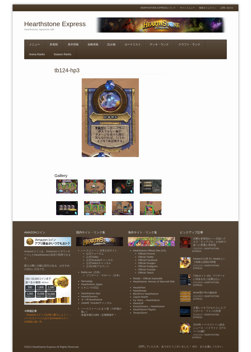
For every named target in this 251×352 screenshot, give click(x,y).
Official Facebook (147, 260)
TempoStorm (140, 312)
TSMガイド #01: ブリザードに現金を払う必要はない (209, 277)
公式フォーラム (95, 253)
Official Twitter (146, 256)
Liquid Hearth (140, 296)
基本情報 (73, 44)
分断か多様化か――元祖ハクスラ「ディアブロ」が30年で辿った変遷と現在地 (209, 242)
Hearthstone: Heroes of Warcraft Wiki (154, 281)
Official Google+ (147, 263)
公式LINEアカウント (97, 266)
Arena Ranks (37, 54)
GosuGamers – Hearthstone (149, 306)
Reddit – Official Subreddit (147, 278)
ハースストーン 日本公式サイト (99, 250)
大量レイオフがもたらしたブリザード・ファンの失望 (209, 309)
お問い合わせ (226, 8)
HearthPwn (139, 287)
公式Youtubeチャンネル (99, 260)
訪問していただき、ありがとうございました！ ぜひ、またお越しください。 (182, 346)
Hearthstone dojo (90, 293)
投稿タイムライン (207, 8)
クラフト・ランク (189, 44)
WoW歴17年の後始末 (205, 292)
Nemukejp (87, 281)
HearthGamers (89, 296)
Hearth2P (138, 303)
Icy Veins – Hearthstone (146, 300)
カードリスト (133, 44)
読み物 (111, 44)
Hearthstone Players (144, 309)
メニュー (34, 44)
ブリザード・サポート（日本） (103, 275)
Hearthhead (139, 290)
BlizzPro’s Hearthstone (145, 293)
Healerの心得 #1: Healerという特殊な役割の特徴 (209, 260)
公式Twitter (92, 256)
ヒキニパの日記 (90, 287)
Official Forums (146, 253)
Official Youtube (147, 269)
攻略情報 (93, 44)
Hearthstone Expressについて (158, 8)
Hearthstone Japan (91, 284)
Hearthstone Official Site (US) (149, 250)
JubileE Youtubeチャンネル (96, 302)
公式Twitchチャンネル (98, 263)
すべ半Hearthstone (91, 299)
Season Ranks (62, 54)
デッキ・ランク (159, 44)
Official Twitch (146, 272)
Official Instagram (148, 266)
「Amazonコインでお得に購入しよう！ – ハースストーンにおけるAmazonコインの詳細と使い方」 (47, 318)
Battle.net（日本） (91, 272)
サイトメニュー (187, 8)
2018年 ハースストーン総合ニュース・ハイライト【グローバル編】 (209, 328)
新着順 (54, 44)
